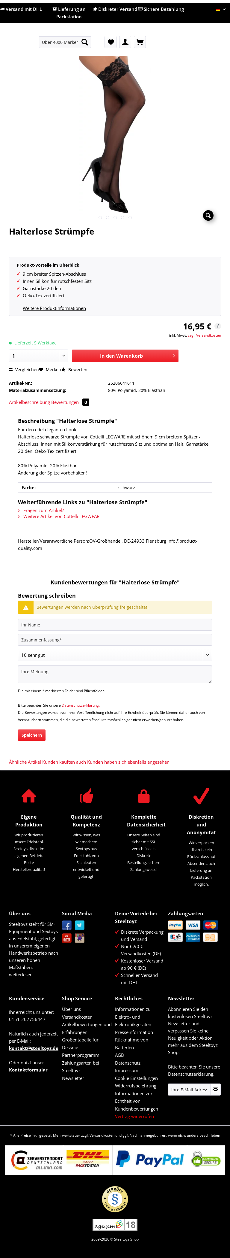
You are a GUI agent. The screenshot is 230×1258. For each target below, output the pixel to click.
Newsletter (73, 1078)
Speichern (32, 735)
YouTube (67, 938)
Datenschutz (127, 1063)
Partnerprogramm (80, 1055)
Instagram (80, 938)
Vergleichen (24, 369)
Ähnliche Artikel (25, 762)
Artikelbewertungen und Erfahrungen (87, 1028)
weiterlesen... (22, 975)
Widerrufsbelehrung (135, 1086)
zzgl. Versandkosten (204, 335)
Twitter (80, 925)
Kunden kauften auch (64, 762)
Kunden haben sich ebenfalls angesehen (128, 762)
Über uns (71, 1009)
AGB (119, 1055)
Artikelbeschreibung (29, 402)
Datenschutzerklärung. (81, 705)
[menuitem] (65, 45)
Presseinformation (134, 1032)
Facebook (67, 925)
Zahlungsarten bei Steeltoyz (80, 1067)
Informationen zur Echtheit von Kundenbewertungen (136, 1101)
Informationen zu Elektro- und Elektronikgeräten (133, 1016)
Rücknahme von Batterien (131, 1043)
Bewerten (74, 369)
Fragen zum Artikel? (41, 510)
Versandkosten (77, 1017)
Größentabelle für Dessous (80, 1043)
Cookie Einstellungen (136, 1078)
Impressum (126, 1070)
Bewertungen (70, 402)
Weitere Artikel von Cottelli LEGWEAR (58, 516)
